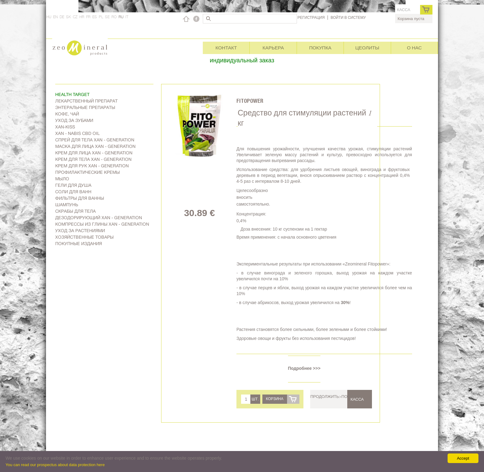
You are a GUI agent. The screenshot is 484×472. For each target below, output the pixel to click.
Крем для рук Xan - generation (92, 165)
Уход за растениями (80, 230)
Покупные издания (78, 243)
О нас (414, 48)
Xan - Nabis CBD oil (77, 133)
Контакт (226, 48)
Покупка (320, 48)
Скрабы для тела (75, 211)
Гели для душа (73, 185)
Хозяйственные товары (84, 237)
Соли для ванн (73, 191)
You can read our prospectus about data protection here (55, 464)
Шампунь (66, 204)
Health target (72, 94)
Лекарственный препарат (86, 100)
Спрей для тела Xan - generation (94, 139)
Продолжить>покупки (335, 396)
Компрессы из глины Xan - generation (102, 224)
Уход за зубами (74, 120)
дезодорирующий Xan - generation (98, 217)
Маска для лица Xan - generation (95, 146)
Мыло (62, 178)
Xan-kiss (65, 126)
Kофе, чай (67, 113)
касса (403, 9)
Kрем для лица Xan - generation (93, 152)
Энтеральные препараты (85, 107)
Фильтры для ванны (79, 198)
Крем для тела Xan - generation (93, 159)
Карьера (273, 48)
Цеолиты (367, 48)
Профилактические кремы (87, 172)
